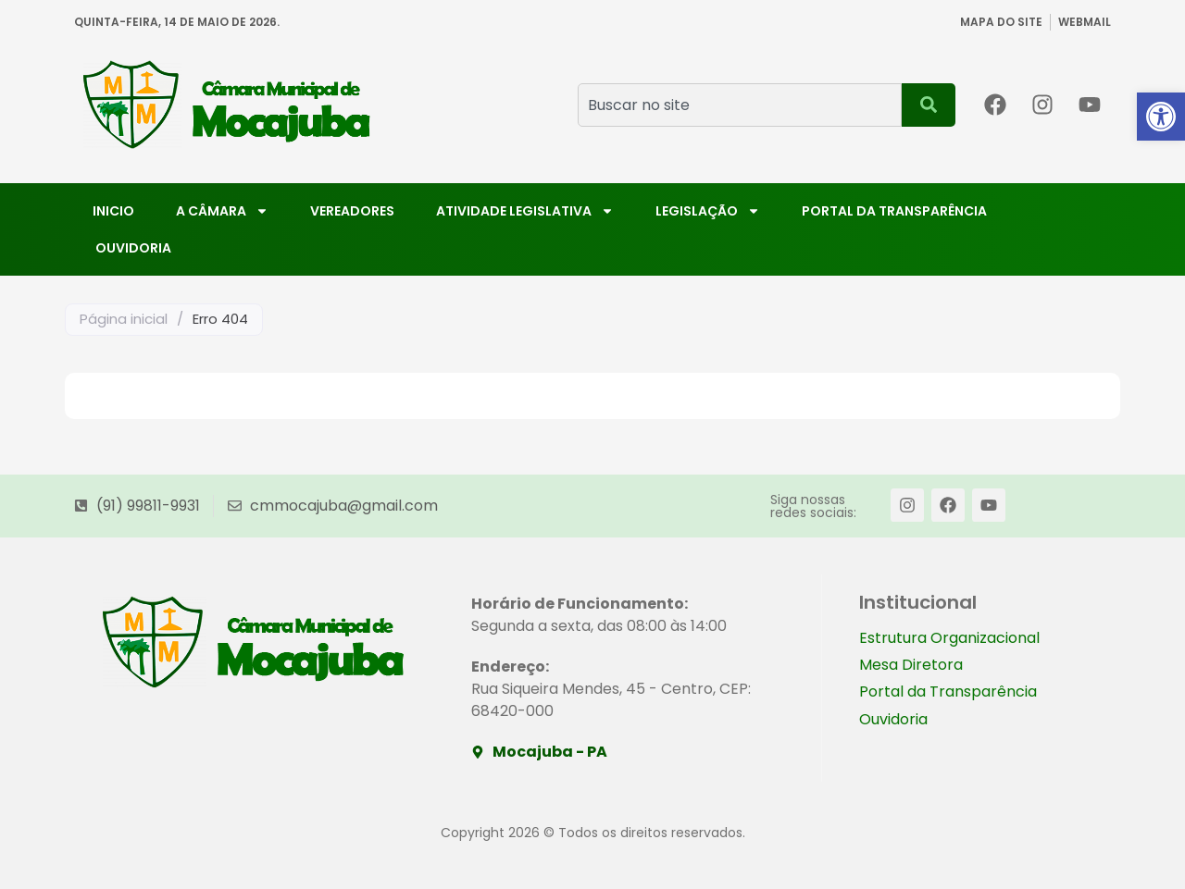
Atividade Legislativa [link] (525, 211)
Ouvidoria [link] (133, 248)
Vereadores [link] (352, 211)
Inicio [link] (113, 211)
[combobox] (740, 105)
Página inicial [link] (124, 318)
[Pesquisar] (928, 105)
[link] (1161, 117)
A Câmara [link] (222, 211)
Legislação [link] (707, 211)
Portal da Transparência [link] (894, 211)
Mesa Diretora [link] (911, 666)
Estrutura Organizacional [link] (949, 638)
